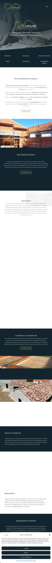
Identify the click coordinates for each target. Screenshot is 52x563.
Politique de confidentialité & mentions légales (26, 560)
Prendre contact (26, 111)
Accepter (26, 548)
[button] (49, 535)
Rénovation (26, 55)
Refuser (26, 552)
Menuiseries (26, 61)
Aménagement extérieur (44, 62)
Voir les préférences (26, 557)
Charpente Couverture (44, 55)
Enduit (7, 61)
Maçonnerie (8, 55)
